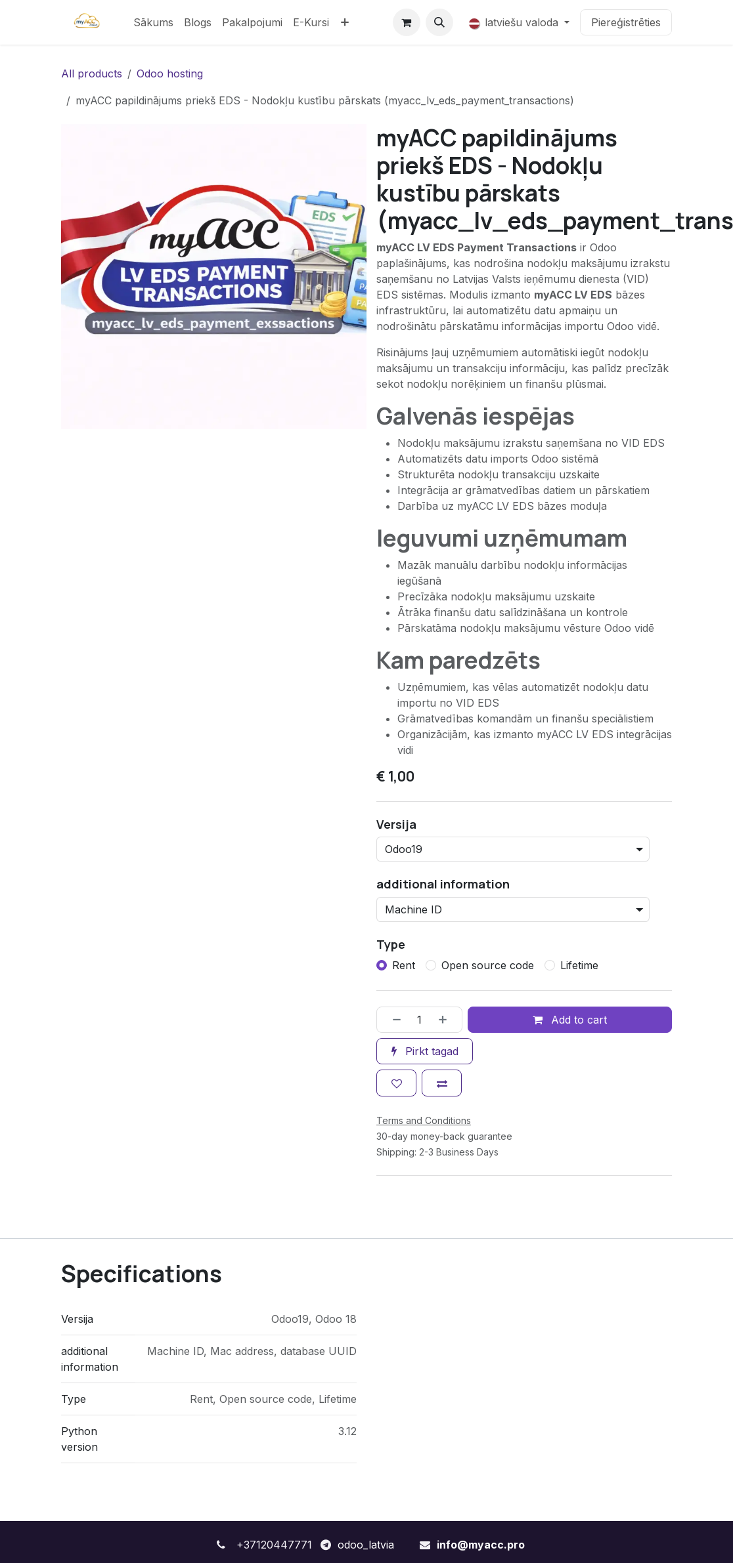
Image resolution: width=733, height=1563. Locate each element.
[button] (439, 22)
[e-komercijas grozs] (406, 22)
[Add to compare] (442, 1083)
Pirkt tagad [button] (424, 1051)
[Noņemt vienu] (392, 1019)
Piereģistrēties (626, 22)
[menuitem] (153, 22)
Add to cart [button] (570, 1019)
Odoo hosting (170, 73)
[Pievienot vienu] (447, 1019)
